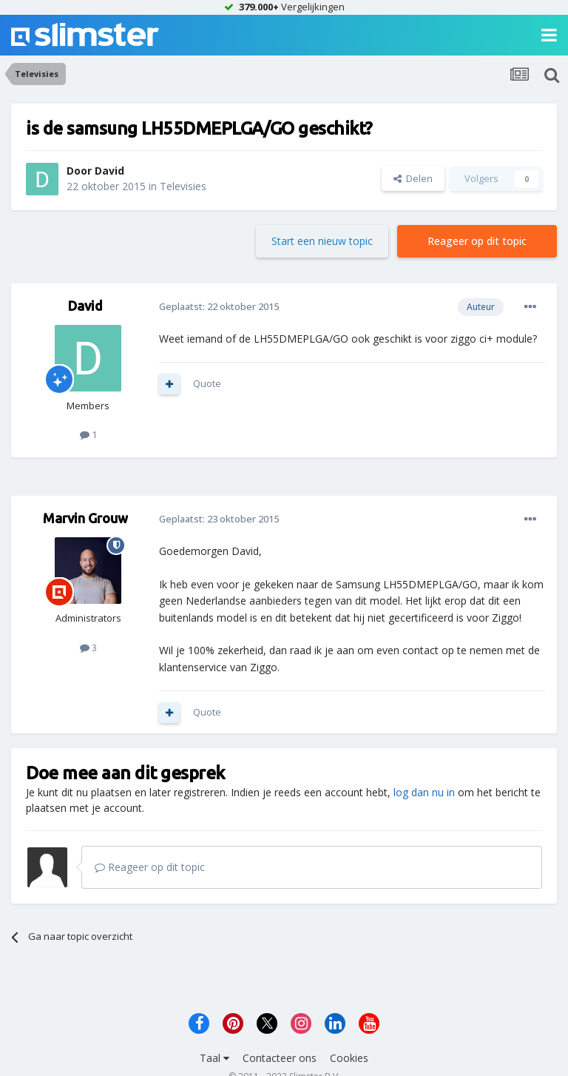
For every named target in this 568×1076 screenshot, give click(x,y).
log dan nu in (424, 792)
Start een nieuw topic (322, 241)
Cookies (349, 1058)
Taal (214, 1058)
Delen (413, 178)
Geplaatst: (219, 306)
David (109, 171)
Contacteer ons (280, 1058)
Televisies (183, 186)
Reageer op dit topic (477, 241)
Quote (207, 383)
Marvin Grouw (85, 518)
